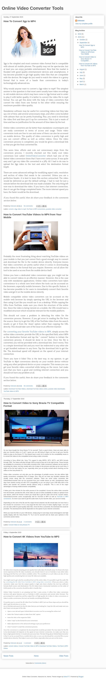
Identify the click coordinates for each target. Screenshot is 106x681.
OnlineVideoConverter (36, 156)
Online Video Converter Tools (32, 8)
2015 (80, 37)
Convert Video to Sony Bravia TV (19, 525)
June (81, 75)
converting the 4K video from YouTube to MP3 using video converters (28, 582)
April (81, 81)
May (81, 78)
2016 (80, 34)
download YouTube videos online (36, 389)
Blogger (81, 676)
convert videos (13, 646)
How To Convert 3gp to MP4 (20, 21)
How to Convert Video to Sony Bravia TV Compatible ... (87, 59)
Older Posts (63, 656)
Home (36, 656)
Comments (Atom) (40, 663)
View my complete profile (83, 24)
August (82, 69)
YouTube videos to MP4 (11, 391)
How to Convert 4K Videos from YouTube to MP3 (31, 536)
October (82, 40)
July (81, 72)
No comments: (28, 206)
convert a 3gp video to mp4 (17, 209)
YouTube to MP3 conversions (36, 209)
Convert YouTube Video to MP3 (29, 646)
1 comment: (28, 643)
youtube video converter (53, 209)
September (83, 43)
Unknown (81, 21)
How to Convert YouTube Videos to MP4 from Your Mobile (87, 52)
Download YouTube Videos (17, 389)
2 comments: (28, 522)
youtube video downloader (56, 389)
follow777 (67, 676)
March (82, 84)
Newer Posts (8, 656)
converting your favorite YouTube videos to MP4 (29, 332)
